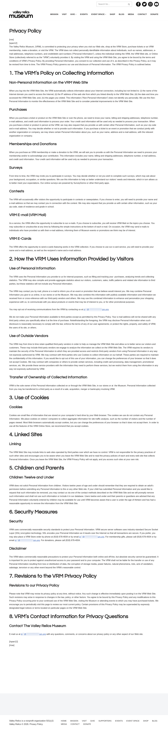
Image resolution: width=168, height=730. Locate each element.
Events (84, 14)
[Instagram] (150, 4)
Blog (121, 14)
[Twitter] (144, 4)
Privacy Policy (36, 724)
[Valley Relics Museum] (21, 14)
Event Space (132, 721)
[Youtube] (156, 4)
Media (131, 14)
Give (92, 721)
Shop (112, 14)
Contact (142, 14)
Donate (154, 14)
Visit (64, 14)
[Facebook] (138, 4)
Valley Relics (15, 724)
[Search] (111, 4)
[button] (75, 14)
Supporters (104, 721)
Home (64, 721)
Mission (54, 14)
